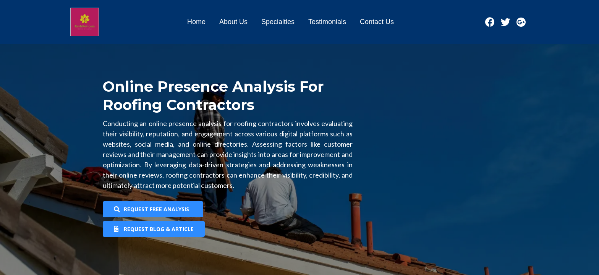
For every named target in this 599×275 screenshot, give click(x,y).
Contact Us (377, 22)
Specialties (278, 22)
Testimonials (327, 22)
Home (196, 22)
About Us (233, 22)
